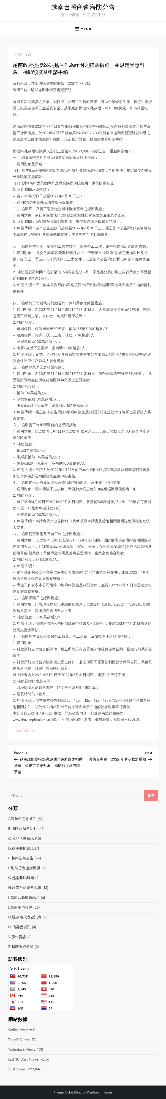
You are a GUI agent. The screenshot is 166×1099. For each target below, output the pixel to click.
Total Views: (18, 1069)
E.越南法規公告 (24, 731)
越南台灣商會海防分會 (83, 7)
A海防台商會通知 (22, 818)
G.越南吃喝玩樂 (21, 877)
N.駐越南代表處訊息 (24, 917)
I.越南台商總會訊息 (24, 897)
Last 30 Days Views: (24, 1059)
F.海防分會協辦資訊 (24, 868)
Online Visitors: (20, 1029)
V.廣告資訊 (17, 936)
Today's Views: (20, 1039)
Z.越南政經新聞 (20, 946)
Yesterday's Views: (22, 1049)
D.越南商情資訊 (21, 848)
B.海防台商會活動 (22, 828)
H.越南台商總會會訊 (24, 887)
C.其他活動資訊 (21, 838)
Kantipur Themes (99, 1092)
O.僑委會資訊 (19, 927)
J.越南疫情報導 (20, 907)
